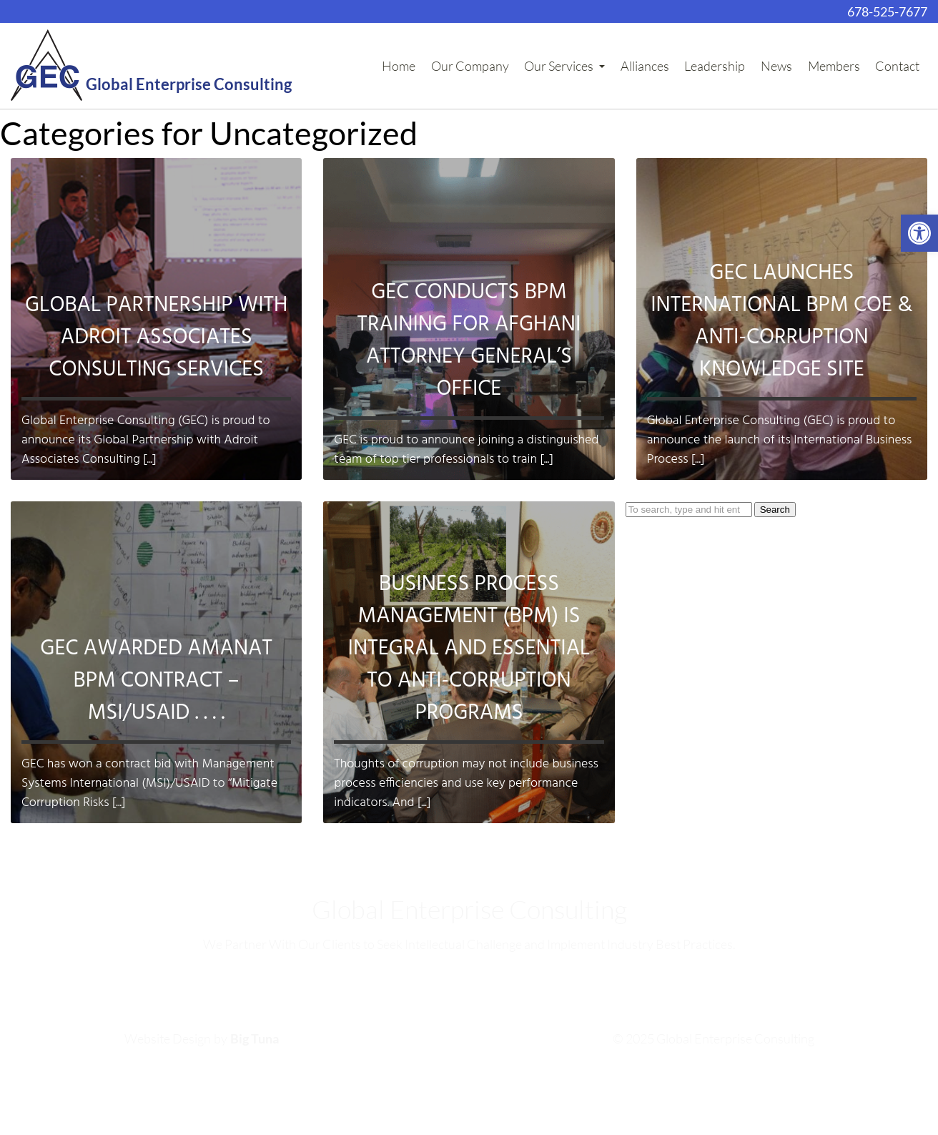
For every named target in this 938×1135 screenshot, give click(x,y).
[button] (919, 233)
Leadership (714, 66)
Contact (897, 66)
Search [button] (775, 509)
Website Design (167, 1038)
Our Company (470, 66)
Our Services (564, 66)
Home (398, 66)
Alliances (645, 66)
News (776, 66)
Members (834, 66)
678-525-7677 (887, 11)
